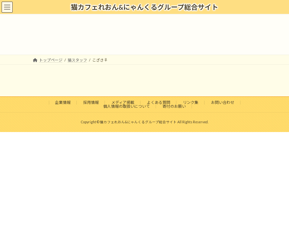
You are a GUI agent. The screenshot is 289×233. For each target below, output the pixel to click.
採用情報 (91, 102)
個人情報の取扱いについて (126, 106)
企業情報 (63, 102)
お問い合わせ (222, 102)
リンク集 (190, 102)
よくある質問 (158, 102)
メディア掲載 (122, 102)
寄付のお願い (174, 106)
